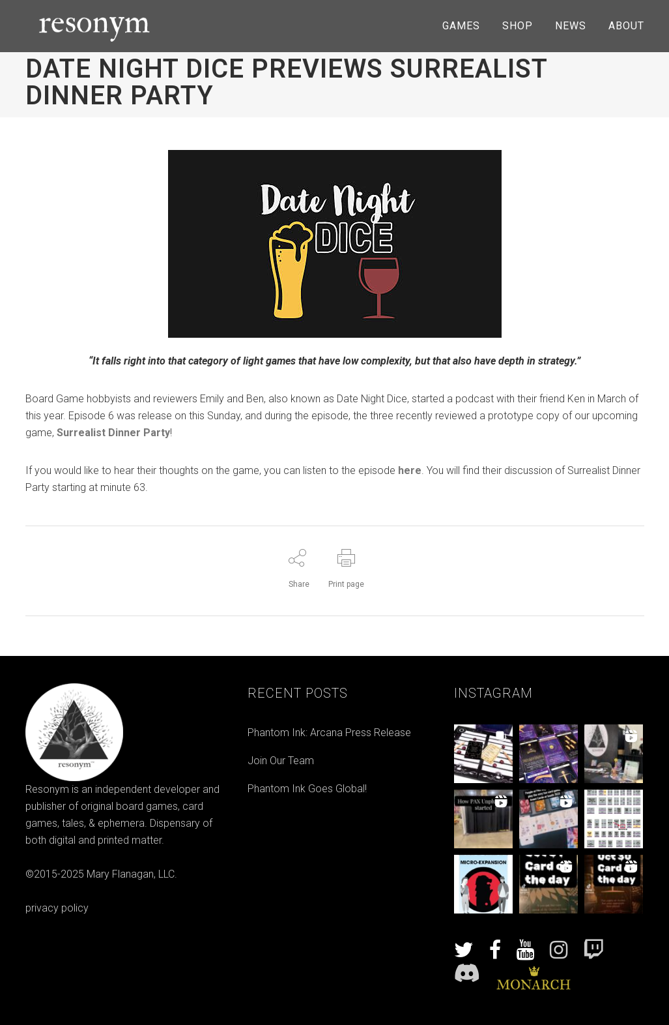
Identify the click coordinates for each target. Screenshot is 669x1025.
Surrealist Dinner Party (113, 432)
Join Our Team (281, 760)
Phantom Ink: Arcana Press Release (329, 732)
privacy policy (57, 908)
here (409, 470)
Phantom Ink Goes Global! (307, 788)
